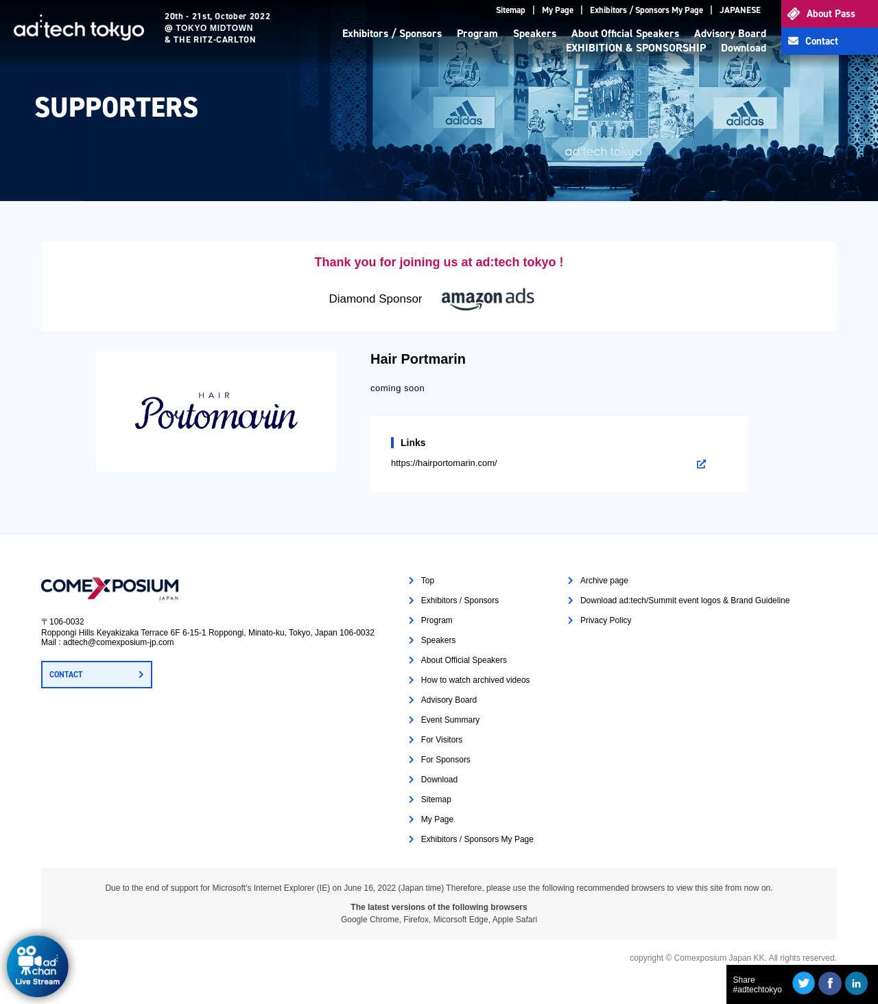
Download (743, 47)
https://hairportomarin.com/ (444, 463)
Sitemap (510, 10)
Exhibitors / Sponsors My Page (646, 10)
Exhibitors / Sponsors (392, 33)
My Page (557, 10)
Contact (821, 41)
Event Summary (450, 720)
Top (427, 580)
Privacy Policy (606, 620)
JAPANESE (740, 10)
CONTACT (65, 674)
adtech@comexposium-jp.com (118, 642)
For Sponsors (446, 759)
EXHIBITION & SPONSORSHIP (636, 47)
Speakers (534, 33)
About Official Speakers (625, 33)
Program (477, 33)
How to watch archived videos (475, 680)
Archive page (604, 580)
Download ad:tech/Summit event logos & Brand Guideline (685, 600)
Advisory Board (730, 33)
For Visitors (441, 740)
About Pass (831, 14)
